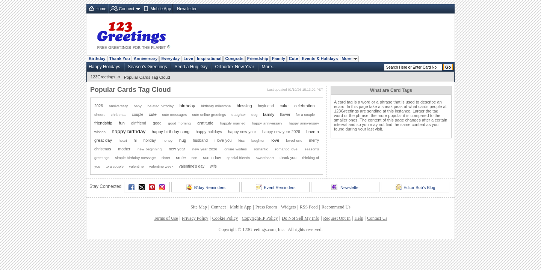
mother (124, 149)
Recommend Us (336, 207)
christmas (119, 114)
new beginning (150, 149)
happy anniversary (267, 123)
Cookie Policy (225, 218)
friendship (103, 123)
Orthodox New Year (234, 66)
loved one (294, 140)
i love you (223, 140)
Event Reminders (275, 187)
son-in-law (212, 158)
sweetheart (265, 158)
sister (166, 158)
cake (284, 106)
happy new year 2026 (281, 132)
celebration (305, 106)
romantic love (286, 149)
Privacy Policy (195, 218)
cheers (99, 114)
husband (200, 140)
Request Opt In (337, 218)
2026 (98, 106)
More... (269, 66)
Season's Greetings (147, 66)
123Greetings (103, 77)
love (275, 140)
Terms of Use (166, 218)
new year (177, 149)
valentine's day (191, 166)
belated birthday (161, 106)
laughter (257, 140)
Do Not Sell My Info (300, 218)
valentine (136, 166)
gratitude (205, 123)
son (195, 158)
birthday (187, 105)
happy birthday (128, 131)
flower (285, 114)
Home (100, 8)
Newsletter (186, 8)
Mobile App (161, 8)
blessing (244, 106)
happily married (232, 123)
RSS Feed (309, 207)
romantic (261, 149)
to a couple (115, 166)
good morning (179, 123)
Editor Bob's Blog (415, 187)
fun (121, 123)
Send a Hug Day (190, 66)
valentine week (161, 166)
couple (138, 114)
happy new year (242, 132)
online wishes (235, 149)
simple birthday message (135, 158)
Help (358, 218)
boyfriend (266, 106)
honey (168, 140)
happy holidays (209, 132)
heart (123, 140)
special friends (238, 158)
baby (138, 106)
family (269, 114)
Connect (126, 8)
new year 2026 (204, 149)
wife (213, 166)
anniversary (118, 106)
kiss (241, 140)
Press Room (266, 207)
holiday (150, 140)
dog (254, 114)
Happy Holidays (104, 66)
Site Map (198, 207)
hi (135, 140)
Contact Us (377, 218)
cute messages (174, 114)
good (157, 123)
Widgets (288, 207)
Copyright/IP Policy (260, 218)
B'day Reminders (205, 187)
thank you (288, 158)
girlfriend (138, 123)
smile (181, 157)
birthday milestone (216, 106)
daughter (238, 114)
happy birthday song (171, 131)
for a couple (305, 114)
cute (153, 114)
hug (182, 140)
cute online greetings (209, 114)
